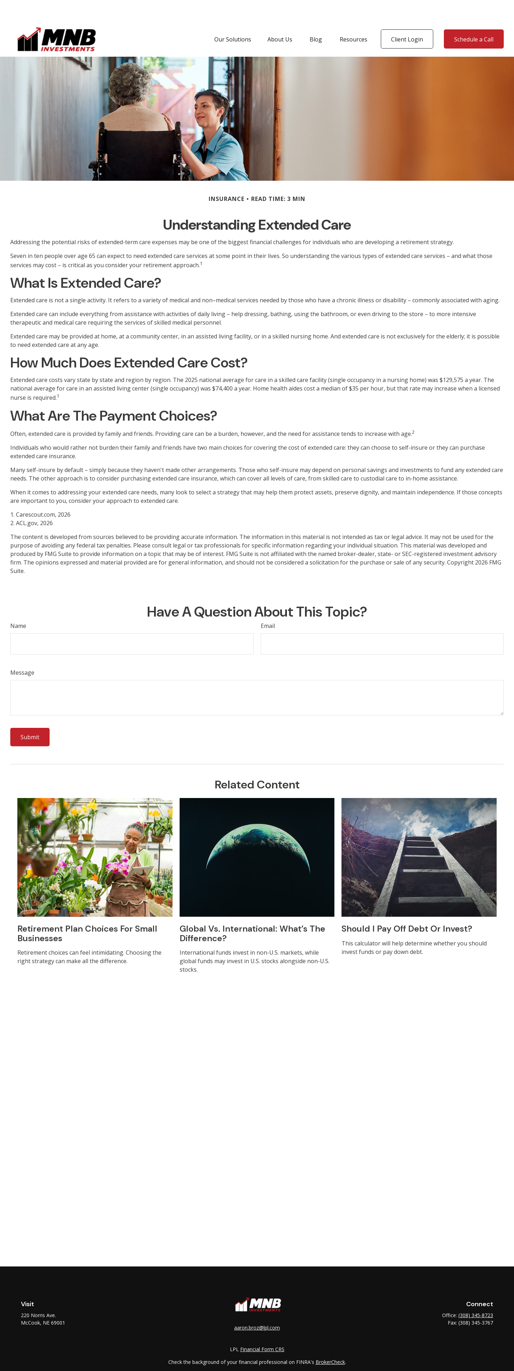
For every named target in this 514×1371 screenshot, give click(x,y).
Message (22, 651)
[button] (232, 18)
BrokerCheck (330, 1340)
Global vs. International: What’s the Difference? (252, 912)
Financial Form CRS (262, 1328)
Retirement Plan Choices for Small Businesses (87, 912)
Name (18, 604)
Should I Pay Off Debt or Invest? (406, 907)
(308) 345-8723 (475, 1294)
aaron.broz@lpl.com (257, 1306)
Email (268, 604)
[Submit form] (30, 716)
